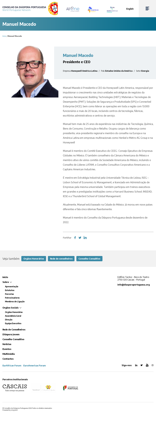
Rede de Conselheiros (13, 329)
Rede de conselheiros (61, 258)
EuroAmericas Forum (34, 365)
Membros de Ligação (14, 301)
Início (4, 36)
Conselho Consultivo (89, 258)
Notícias (6, 344)
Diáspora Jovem (10, 334)
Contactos (7, 358)
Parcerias (9, 294)
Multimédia (8, 353)
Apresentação (11, 286)
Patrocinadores (12, 297)
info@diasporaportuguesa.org (133, 284)
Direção (8, 319)
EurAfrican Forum (11, 365)
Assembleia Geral (13, 316)
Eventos (6, 349)
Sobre (5, 281)
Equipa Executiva (13, 323)
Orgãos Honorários (33, 258)
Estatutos (9, 290)
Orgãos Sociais (10, 307)
